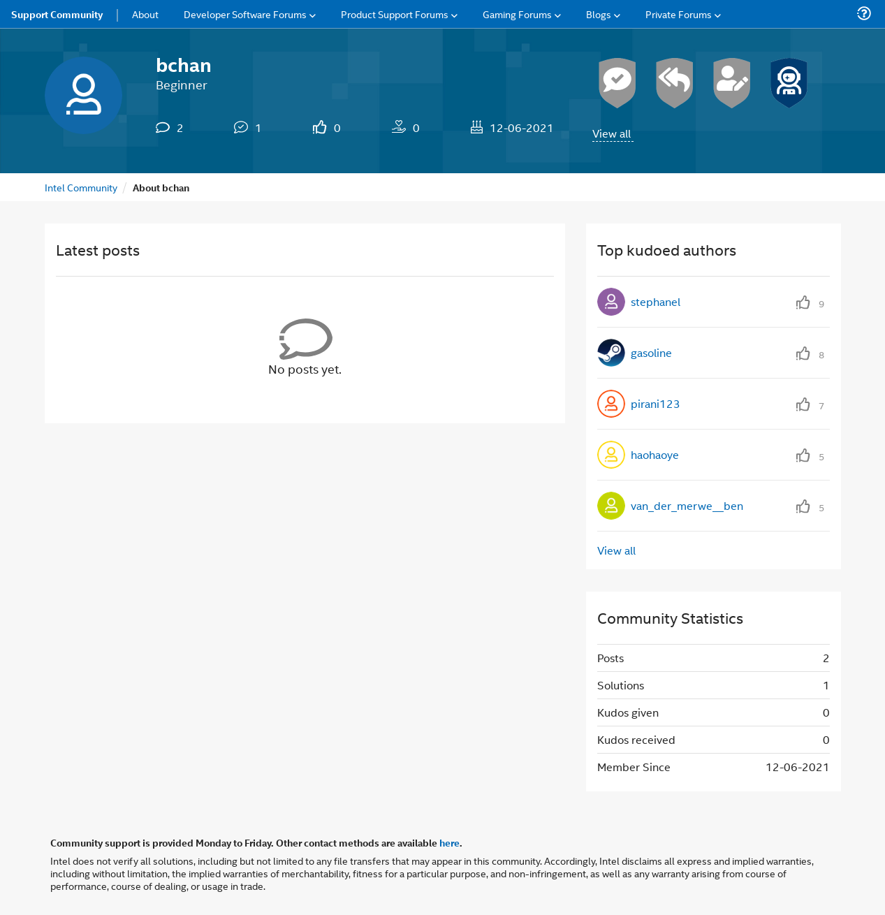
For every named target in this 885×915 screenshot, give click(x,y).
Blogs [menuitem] (598, 13)
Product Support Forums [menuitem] (394, 13)
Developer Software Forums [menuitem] (245, 13)
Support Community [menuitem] (57, 14)
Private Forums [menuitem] (678, 13)
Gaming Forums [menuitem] (517, 13)
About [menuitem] (145, 13)
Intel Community (81, 187)
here (449, 842)
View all (611, 133)
